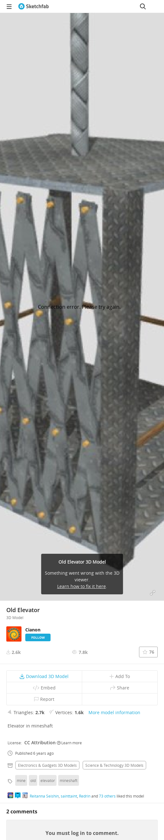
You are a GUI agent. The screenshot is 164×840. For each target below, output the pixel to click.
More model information (114, 712)
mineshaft (68, 780)
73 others (107, 795)
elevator (47, 780)
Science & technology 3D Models (114, 765)
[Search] (143, 6)
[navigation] (9, 6)
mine (21, 780)
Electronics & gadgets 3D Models (47, 765)
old (33, 780)
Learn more (69, 742)
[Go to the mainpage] (33, 6)
